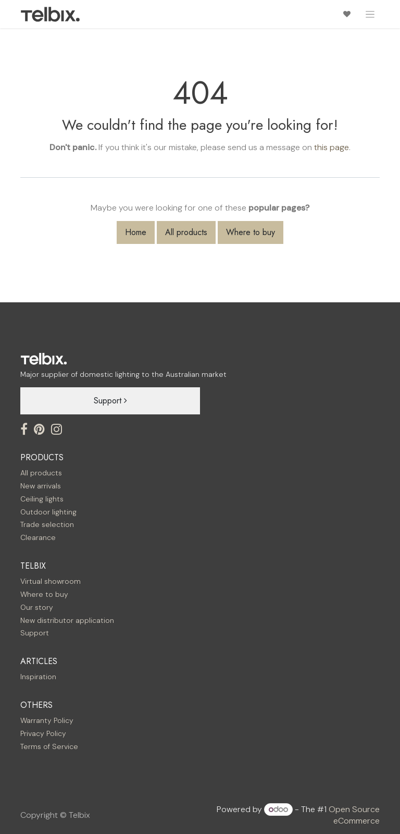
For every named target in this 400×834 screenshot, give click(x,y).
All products (186, 232)
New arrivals (40, 485)
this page (331, 147)
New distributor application (67, 620)
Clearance (38, 537)
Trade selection (47, 524)
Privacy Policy (43, 733)
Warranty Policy (46, 720)
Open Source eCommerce (354, 815)
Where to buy (250, 232)
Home (135, 232)
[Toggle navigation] (370, 14)
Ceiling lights (42, 499)
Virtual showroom (50, 581)
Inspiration (38, 676)
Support (110, 401)
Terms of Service (49, 746)
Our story (36, 607)
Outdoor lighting (48, 512)
